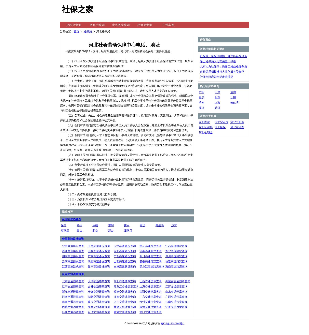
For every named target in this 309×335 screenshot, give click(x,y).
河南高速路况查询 (151, 251)
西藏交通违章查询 (73, 307)
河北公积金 (237, 122)
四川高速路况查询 (151, 256)
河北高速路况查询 (125, 251)
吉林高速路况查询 (125, 266)
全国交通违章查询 (73, 274)
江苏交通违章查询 (176, 286)
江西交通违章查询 (151, 291)
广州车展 (168, 24)
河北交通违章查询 (125, 281)
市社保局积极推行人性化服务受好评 (222, 71)
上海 (217, 102)
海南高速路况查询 (176, 266)
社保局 (88, 31)
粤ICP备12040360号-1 (172, 323)
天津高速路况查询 (125, 246)
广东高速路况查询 (99, 256)
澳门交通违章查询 (151, 312)
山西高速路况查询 (125, 261)
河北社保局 (206, 127)
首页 (76, 31)
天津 (217, 92)
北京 (217, 97)
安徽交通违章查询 (99, 291)
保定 (63, 225)
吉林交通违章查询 (99, 286)
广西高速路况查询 (125, 256)
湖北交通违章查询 (99, 296)
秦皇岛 (159, 225)
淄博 (233, 92)
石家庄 (65, 230)
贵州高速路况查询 (176, 256)
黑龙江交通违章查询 (126, 286)
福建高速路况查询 (176, 261)
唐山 (79, 230)
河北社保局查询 (71, 219)
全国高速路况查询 (73, 238)
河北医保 (204, 122)
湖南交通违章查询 (125, 296)
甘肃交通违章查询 (125, 307)
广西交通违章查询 (176, 296)
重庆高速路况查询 (151, 246)
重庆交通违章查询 (99, 301)
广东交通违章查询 (151, 296)
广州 (201, 92)
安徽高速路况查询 (151, 261)
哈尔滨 (234, 102)
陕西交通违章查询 (99, 307)
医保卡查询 (97, 24)
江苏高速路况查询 (176, 246)
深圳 (201, 107)
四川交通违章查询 (125, 301)
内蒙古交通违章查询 (177, 281)
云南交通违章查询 (176, 301)
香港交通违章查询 (125, 312)
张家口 (128, 230)
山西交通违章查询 (151, 281)
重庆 (201, 97)
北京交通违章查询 (73, 281)
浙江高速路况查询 (73, 251)
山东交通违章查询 (176, 291)
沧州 (79, 225)
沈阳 (233, 97)
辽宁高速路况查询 (99, 266)
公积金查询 (73, 24)
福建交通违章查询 (125, 291)
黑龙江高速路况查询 (152, 266)
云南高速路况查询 (73, 261)
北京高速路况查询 (73, 246)
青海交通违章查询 (151, 307)
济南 (201, 102)
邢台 (95, 230)
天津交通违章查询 (99, 281)
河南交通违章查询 (73, 296)
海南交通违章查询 (73, 301)
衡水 (126, 225)
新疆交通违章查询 (73, 312)
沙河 (174, 225)
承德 (95, 225)
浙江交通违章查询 (73, 291)
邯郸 (111, 225)
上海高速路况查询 (99, 246)
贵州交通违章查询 (151, 301)
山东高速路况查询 (99, 251)
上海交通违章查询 (151, 286)
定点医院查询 (121, 24)
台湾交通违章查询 (99, 312)
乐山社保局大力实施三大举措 (218, 61)
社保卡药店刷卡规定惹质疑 (216, 76)
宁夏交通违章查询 (176, 307)
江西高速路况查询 (73, 266)
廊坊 (142, 225)
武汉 (217, 107)
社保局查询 (144, 24)
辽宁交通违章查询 (73, 286)
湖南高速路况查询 (73, 256)
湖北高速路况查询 (176, 251)
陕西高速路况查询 (99, 261)
